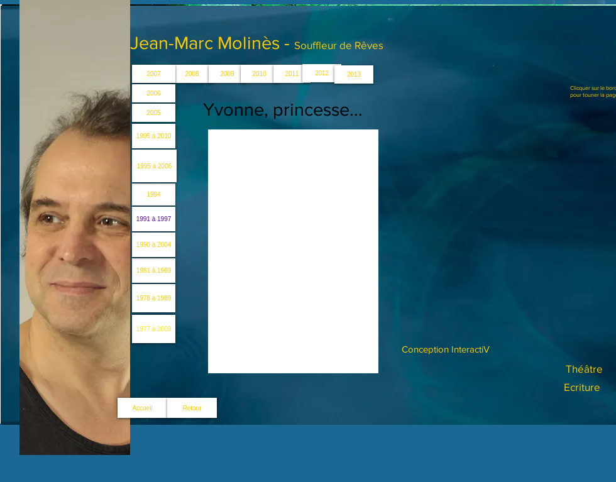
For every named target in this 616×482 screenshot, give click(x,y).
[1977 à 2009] (153, 329)
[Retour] (192, 408)
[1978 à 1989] (153, 298)
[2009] (227, 74)
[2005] (153, 113)
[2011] (292, 74)
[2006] (153, 93)
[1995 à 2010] (153, 136)
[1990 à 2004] (153, 245)
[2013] (353, 74)
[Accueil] (142, 408)
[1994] (153, 194)
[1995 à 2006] (154, 166)
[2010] (259, 74)
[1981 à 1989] (153, 270)
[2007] (153, 74)
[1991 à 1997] (153, 219)
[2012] (321, 73)
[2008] (192, 74)
